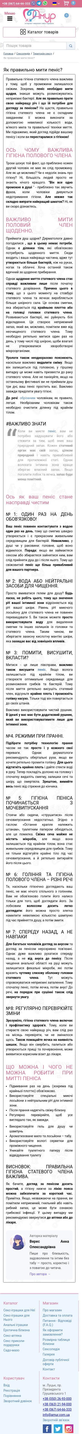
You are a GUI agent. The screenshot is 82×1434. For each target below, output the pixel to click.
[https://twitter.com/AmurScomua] (58, 1428)
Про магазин (52, 1310)
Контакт (49, 1369)
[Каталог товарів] (39, 32)
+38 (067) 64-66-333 (57, 1409)
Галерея (49, 1354)
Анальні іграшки (15, 1325)
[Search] (70, 46)
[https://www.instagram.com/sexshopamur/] (69, 1428)
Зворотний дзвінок (17, 1401)
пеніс (52, 431)
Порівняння (12, 1396)
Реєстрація (11, 1390)
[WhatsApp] (45, 3)
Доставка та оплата (57, 1315)
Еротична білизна (16, 1330)
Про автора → (40, 1274)
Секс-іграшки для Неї (19, 1310)
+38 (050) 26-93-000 (57, 1399)
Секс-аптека (12, 1335)
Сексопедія (51, 1349)
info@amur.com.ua (56, 1415)
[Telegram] (38, 3)
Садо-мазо (11, 1350)
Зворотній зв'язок (56, 1420)
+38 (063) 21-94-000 (57, 1404)
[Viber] (33, 3)
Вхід (6, 1385)
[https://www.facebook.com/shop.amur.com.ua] (47, 1428)
